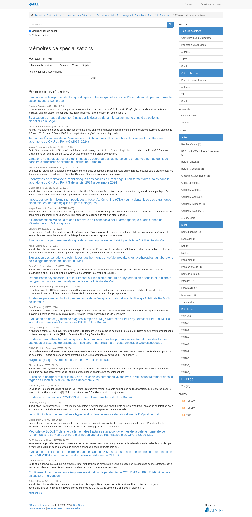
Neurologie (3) (189, 295)
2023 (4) (185, 337)
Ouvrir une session (191, 115)
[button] (190, 4)
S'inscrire (186, 122)
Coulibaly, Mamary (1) (193, 211)
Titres (75, 65)
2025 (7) (185, 323)
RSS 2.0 (188, 407)
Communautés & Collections (196, 38)
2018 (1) (185, 358)
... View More (188, 218)
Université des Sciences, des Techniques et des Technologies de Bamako (105, 15)
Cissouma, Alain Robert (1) (195, 175)
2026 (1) (185, 372)
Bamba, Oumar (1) (191, 144)
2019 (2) (185, 351)
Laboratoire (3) (189, 288)
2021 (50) (186, 316)
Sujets (85, 65)
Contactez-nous (37, 508)
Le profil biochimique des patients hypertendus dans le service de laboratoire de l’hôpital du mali (94, 414)
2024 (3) (185, 344)
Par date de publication (43, 65)
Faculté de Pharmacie (159, 15)
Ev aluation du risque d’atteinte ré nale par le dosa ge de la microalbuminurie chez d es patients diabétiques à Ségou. (94, 119)
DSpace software (38, 505)
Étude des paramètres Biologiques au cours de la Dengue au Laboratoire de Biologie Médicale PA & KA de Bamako (99, 300)
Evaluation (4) (188, 239)
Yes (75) (185, 386)
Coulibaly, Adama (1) (192, 196)
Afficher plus (35, 493)
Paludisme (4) (188, 260)
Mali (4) (185, 253)
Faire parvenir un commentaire (63, 508)
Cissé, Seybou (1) (190, 182)
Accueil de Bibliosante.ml (48, 15)
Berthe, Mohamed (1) (192, 168)
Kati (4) (185, 246)
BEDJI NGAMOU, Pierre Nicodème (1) (200, 153)
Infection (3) (187, 281)
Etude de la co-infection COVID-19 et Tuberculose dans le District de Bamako (81, 397)
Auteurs (63, 65)
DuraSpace (79, 505)
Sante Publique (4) (191, 274)
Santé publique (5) (191, 232)
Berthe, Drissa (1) (190, 161)
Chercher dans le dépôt (43, 31)
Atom (186, 414)
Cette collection (38, 35)
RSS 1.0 (188, 400)
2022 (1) (185, 365)
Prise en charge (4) (191, 267)
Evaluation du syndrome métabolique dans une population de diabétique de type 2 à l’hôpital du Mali (97, 240)
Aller (93, 78)
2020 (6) (185, 330)
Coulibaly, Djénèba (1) (193, 203)
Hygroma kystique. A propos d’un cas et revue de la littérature (70, 360)
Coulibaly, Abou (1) (191, 189)
